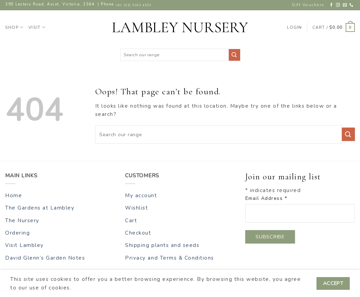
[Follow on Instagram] (338, 5)
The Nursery (22, 220)
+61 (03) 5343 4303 (133, 5)
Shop (14, 27)
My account (141, 195)
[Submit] (234, 54)
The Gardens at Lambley (39, 207)
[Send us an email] (345, 5)
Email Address (266, 198)
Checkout (138, 232)
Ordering (17, 232)
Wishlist (136, 207)
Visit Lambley (24, 245)
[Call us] (351, 5)
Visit (37, 27)
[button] (333, 27)
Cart (131, 220)
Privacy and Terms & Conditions (169, 257)
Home (13, 195)
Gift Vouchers (308, 5)
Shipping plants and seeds (162, 245)
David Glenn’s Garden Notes (45, 257)
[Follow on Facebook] (332, 5)
